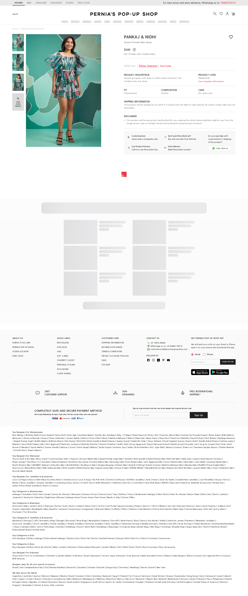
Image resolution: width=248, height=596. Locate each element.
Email (196, 354)
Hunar (155, 479)
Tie (24, 512)
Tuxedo (15, 509)
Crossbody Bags (128, 527)
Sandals (25, 527)
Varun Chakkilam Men (223, 468)
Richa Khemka (141, 447)
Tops (115, 494)
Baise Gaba (214, 435)
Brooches (32, 512)
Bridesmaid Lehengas (146, 494)
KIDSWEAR (56, 2)
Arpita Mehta (37, 447)
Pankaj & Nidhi (140, 36)
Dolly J (120, 435)
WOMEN (18, 2)
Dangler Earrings (149, 524)
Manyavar (17, 438)
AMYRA (165, 483)
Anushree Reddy (85, 435)
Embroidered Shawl (21, 530)
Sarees (47, 494)
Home (15, 28)
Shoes (17, 527)
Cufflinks (116, 509)
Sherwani (49, 506)
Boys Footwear (150, 547)
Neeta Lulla (38, 444)
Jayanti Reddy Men (202, 468)
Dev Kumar (84, 462)
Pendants (189, 520)
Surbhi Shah (122, 444)
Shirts (40, 506)
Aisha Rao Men (57, 465)
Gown (94, 494)
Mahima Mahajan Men (172, 465)
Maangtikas (94, 520)
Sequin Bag (191, 527)
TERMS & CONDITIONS (112, 351)
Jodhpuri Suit (223, 506)
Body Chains (140, 520)
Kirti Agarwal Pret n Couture (216, 556)
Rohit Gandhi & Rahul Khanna (101, 441)
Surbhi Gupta (105, 447)
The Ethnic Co (33, 462)
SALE (59, 351)
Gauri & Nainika (56, 438)
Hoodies (129, 506)
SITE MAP (106, 364)
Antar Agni (72, 435)
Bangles (60, 520)
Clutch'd (110, 479)
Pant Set (208, 509)
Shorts (146, 506)
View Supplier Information (211, 81)
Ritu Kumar (70, 441)
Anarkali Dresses (107, 538)
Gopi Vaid (226, 444)
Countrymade (55, 459)
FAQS (104, 360)
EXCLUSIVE (62, 347)
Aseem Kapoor (35, 450)
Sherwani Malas (102, 509)
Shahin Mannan (227, 447)
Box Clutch (204, 527)
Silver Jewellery (112, 524)
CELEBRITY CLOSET (66, 360)
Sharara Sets (105, 494)
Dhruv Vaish (41, 459)
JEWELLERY (41, 2)
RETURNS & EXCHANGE (112, 347)
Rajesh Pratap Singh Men (111, 459)
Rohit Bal (81, 441)
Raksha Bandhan (57, 567)
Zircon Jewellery (41, 524)
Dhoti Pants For (132, 538)
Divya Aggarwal (137, 444)
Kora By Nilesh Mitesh (22, 471)
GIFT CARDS (62, 356)
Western (133, 509)
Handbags (70, 527)
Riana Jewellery (27, 483)
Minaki (15, 483)
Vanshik (128, 459)
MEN (29, 2)
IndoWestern (145, 509)
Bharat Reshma (60, 462)
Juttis (39, 527)
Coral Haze (137, 483)
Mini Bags (155, 527)
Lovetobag (60, 483)
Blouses (60, 497)
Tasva (15, 459)
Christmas (123, 567)
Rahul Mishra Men (33, 468)
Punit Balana (210, 438)
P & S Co (29, 556)
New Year (161, 567)
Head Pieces (126, 520)
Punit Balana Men (134, 462)
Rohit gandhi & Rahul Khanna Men (149, 459)
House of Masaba (20, 447)
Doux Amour (73, 483)
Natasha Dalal (32, 435)
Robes (138, 506)
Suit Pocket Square (115, 506)
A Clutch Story (87, 483)
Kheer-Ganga (18, 462)
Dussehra (82, 567)
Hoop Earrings (185, 524)
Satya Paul (60, 435)
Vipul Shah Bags (152, 483)
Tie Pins (101, 506)
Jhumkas (163, 524)
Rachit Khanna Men (21, 465)
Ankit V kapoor (71, 459)
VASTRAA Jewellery (135, 479)
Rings (52, 520)
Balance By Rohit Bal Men (179, 468)
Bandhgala (37, 509)
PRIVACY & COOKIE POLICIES (115, 356)
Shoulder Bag (178, 527)
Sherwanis (76, 494)
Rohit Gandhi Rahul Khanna (206, 441)
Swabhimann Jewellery (187, 479)
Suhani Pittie (18, 485)
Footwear (17, 512)
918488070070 (228, 2)
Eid (46, 567)
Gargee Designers (106, 465)
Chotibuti (50, 556)
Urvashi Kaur (20, 450)
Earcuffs (115, 520)
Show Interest (148, 65)
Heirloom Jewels (176, 520)
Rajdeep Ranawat (226, 438)
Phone (209, 354)
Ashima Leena (227, 441)
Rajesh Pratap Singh (23, 441)
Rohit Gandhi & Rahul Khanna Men (78, 468)
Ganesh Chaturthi (96, 567)
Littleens (167, 556)
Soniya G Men (121, 468)
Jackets (223, 494)
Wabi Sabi (187, 459)
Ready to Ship (113, 497)
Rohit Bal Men (173, 459)
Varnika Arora (70, 479)
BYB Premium (18, 558)
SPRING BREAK (136, 468)
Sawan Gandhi (52, 447)
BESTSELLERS (63, 342)
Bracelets (44, 520)
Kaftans (122, 494)
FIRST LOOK (84, 2)
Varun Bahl (27, 444)
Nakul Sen (139, 438)
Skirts (215, 494)
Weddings (134, 567)
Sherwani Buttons (185, 506)
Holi (22, 567)
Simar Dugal (82, 447)
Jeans (198, 506)
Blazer (113, 547)
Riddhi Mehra (41, 441)
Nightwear (50, 497)
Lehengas (16, 494)
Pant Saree (100, 497)
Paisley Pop (218, 483)
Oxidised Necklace (220, 524)
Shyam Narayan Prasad (158, 444)
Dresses (86, 494)
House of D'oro (222, 479)
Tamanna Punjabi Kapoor (206, 447)
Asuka (196, 459)
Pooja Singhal (46, 435)
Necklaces (17, 520)
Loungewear (88, 509)
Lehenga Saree (73, 497)
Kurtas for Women (61, 494)
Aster (148, 479)
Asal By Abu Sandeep (105, 435)
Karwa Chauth (148, 567)
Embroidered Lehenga (54, 538)
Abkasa (45, 465)
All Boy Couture (194, 556)
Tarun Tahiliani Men (173, 462)
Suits (65, 506)
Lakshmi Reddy (64, 556)
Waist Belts (90, 527)
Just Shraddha (206, 479)
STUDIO (70, 2)
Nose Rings (82, 520)
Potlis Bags (49, 527)
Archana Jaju (119, 447)
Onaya (44, 438)
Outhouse (119, 479)
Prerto (46, 485)
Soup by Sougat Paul (209, 444)
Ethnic (125, 509)
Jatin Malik (200, 462)
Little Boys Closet (81, 556)
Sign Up (198, 415)
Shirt (119, 547)
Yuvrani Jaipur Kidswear (113, 556)
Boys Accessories (167, 547)
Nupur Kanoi (152, 438)
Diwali (15, 567)
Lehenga (39, 538)
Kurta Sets (38, 494)
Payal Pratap (197, 438)
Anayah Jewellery (45, 483)
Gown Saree (87, 497)
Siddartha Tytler (138, 441)
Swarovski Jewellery (22, 524)
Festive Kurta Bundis (162, 509)
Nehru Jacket (30, 506)
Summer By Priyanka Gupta (194, 435)
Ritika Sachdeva (33, 485)
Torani (72, 447)
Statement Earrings (130, 524)
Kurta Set (85, 538)
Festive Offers (128, 497)
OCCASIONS (63, 369)
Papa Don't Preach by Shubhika (174, 438)
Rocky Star (153, 435)
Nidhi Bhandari (103, 483)
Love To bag (84, 479)
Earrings (27, 520)
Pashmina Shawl (218, 527)
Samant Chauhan (107, 444)
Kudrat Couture (153, 465)
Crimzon (54, 485)
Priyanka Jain (191, 444)
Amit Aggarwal (52, 444)
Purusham (46, 462)
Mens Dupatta (50, 509)
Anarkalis (27, 494)
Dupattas (39, 497)
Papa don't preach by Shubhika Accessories (190, 483)
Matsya (64, 447)
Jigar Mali (159, 447)
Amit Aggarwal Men (153, 462)
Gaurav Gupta (184, 441)
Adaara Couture (173, 447)
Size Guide (165, 66)
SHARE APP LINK (228, 362)
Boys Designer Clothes (22, 547)
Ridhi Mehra (227, 435)
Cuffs (35, 520)
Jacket (105, 547)
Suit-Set (171, 506)
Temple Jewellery (76, 524)
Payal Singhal (169, 441)
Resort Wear (193, 494)
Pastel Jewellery (58, 524)
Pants (71, 506)
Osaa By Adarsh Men (169, 435)
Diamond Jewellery (94, 524)
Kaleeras (105, 520)
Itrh (151, 447)
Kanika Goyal (177, 444)
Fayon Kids (17, 556)
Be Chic (127, 483)
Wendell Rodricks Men (155, 468)
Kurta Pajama (209, 506)
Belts (32, 527)
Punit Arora (17, 468)
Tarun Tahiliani (155, 441)
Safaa (130, 447)
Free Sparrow (133, 556)
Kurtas (58, 506)
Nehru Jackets (59, 547)
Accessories (74, 509)
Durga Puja (111, 567)
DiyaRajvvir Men (88, 465)
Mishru (131, 438)
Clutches (60, 527)
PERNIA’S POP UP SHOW (23, 347)
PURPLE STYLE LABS (21, 342)
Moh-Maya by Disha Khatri (49, 479)
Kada (231, 524)
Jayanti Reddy (73, 438)
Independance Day (34, 567)
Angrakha (25, 509)
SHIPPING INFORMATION (113, 342)
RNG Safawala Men (52, 468)
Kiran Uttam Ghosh (99, 438)
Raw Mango (18, 435)
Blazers (162, 506)
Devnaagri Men (117, 462)
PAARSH (202, 465)
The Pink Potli (98, 479)
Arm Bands (153, 520)
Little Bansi (39, 556)
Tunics (131, 494)
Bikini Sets (206, 494)
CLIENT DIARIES (64, 373)
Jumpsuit (63, 509)
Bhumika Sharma (89, 444)
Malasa (93, 447)
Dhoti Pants (163, 494)
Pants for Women (178, 494)
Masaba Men (191, 465)
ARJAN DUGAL (72, 465)
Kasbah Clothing (136, 465)
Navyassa (95, 556)
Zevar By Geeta (167, 479)
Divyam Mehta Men (89, 459)
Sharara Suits (73, 538)
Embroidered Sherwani (89, 547)
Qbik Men (188, 462)
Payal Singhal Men (215, 465)
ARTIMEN (36, 465)
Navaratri (71, 567)
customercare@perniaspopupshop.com (169, 349)
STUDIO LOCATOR (20, 351)
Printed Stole (39, 530)
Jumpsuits (17, 497)
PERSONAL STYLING (66, 364)
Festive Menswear (193, 509)
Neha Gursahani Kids (151, 556)
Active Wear (219, 509)
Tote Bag (166, 527)
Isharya (31, 479)
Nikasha (16, 444)
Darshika (73, 462)
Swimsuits (28, 497)
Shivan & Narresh (31, 438)
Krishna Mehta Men (99, 462)
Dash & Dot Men (27, 459)
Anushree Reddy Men (216, 462)
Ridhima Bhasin (56, 441)
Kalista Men (121, 465)
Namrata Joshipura (70, 444)
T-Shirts (154, 506)
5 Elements (117, 483)
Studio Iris (187, 447)
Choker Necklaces (201, 524)
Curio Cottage (19, 479)
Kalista (84, 438)
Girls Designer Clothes (22, 538)
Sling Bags (113, 527)
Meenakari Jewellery (205, 520)
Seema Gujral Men (104, 468)
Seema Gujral (123, 441)
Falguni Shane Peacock (135, 435)
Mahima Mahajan (117, 438)
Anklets (163, 520)
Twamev (218, 459)
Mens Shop (178, 509)
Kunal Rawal (206, 459)
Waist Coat (90, 506)
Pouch (80, 527)
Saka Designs (179, 556)
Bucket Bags (143, 527)
